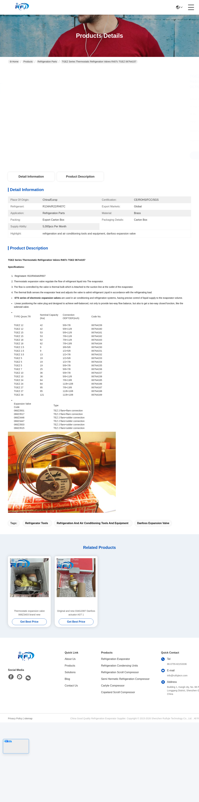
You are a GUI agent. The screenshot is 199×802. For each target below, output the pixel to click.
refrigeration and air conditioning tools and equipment (92, 523)
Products (28, 61)
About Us (70, 659)
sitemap (28, 718)
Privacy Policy (15, 718)
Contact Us (71, 685)
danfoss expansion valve (153, 523)
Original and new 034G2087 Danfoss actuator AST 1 (76, 613)
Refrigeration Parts (47, 61)
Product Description (80, 176)
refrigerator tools (36, 523)
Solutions (70, 672)
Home (14, 61)
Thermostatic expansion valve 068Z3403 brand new (29, 613)
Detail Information (31, 176)
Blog (67, 679)
